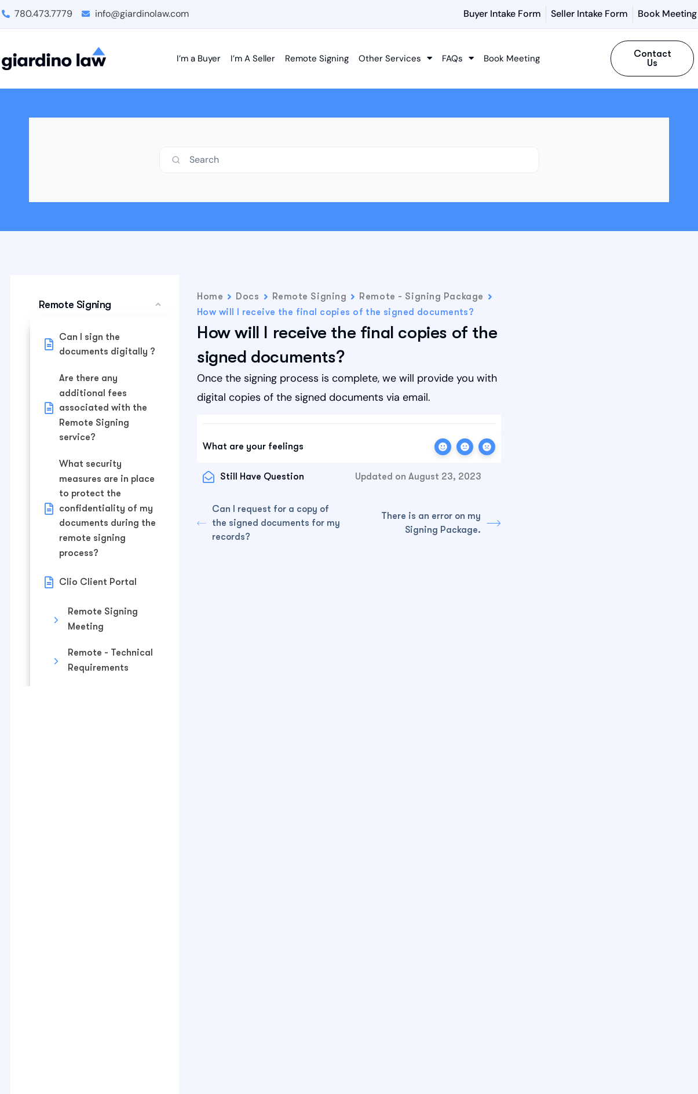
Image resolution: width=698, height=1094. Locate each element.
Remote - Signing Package (421, 296)
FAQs (458, 58)
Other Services (395, 58)
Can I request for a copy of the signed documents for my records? (269, 523)
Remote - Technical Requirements (110, 660)
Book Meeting (512, 58)
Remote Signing (317, 58)
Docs (247, 296)
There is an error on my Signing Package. (440, 523)
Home (210, 296)
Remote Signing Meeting (103, 619)
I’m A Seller (253, 58)
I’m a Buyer (199, 58)
